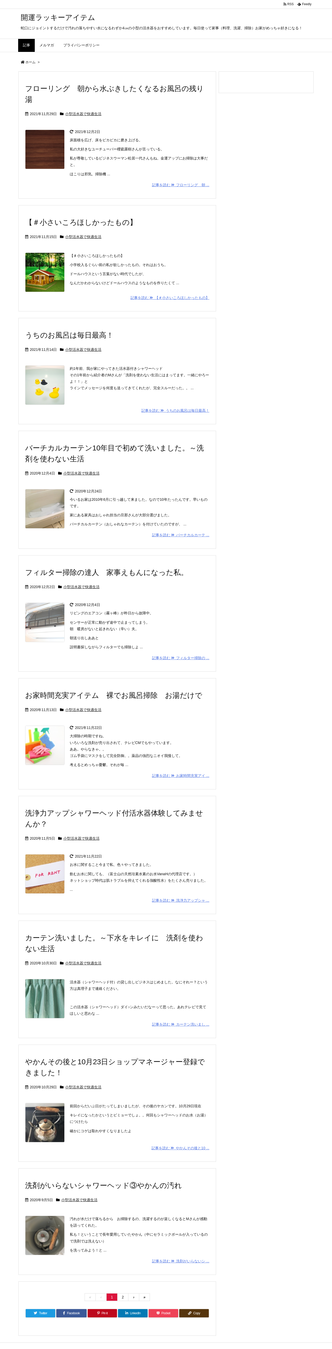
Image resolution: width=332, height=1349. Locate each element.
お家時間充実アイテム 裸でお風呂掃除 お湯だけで (113, 695)
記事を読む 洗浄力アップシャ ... (180, 900)
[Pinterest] (102, 1313)
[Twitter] (40, 1313)
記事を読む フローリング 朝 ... (180, 185)
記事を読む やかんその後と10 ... (180, 1148)
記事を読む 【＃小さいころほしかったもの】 (169, 298)
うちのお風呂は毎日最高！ (69, 335)
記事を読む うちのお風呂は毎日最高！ (175, 410)
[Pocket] (163, 1313)
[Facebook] (71, 1313)
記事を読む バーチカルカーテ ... (180, 535)
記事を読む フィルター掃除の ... (180, 658)
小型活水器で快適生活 (83, 114)
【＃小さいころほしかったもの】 (81, 222)
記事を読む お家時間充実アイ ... (180, 776)
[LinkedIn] (133, 1313)
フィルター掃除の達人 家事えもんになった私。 (106, 572)
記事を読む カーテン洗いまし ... (180, 1024)
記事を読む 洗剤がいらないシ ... (180, 1261)
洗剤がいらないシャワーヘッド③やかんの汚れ (103, 1185)
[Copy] (194, 1313)
